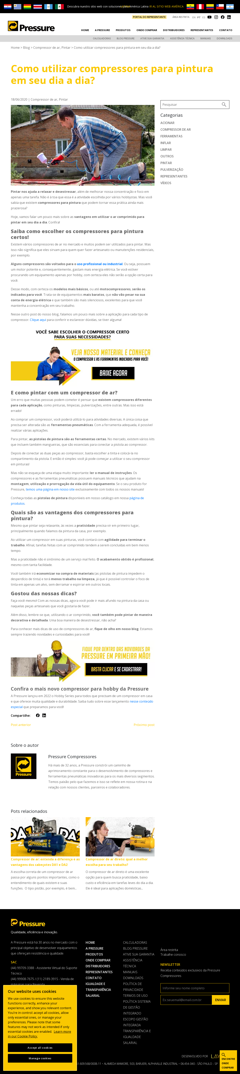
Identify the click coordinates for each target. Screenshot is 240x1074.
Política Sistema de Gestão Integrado (137, 1007)
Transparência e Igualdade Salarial (137, 1036)
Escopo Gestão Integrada (135, 1022)
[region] (40, 1028)
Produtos (123, 30)
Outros (167, 156)
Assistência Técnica (182, 38)
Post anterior (21, 724)
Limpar (166, 149)
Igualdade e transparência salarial (98, 989)
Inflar (165, 142)
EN (194, 17)
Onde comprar (146, 30)
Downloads (224, 38)
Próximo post (144, 724)
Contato (225, 30)
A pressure (102, 30)
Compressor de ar (46, 47)
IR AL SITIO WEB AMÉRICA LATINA (151, 6)
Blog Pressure (125, 38)
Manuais (205, 38)
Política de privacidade (133, 986)
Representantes (202, 30)
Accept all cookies (40, 1047)
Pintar (65, 47)
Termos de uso (135, 995)
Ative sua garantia (152, 38)
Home (85, 30)
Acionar (167, 122)
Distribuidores (174, 30)
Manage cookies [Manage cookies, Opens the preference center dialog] (40, 1058)
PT (199, 17)
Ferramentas (171, 136)
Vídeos (165, 182)
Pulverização (171, 169)
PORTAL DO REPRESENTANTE (149, 17)
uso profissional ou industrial (100, 263)
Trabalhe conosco (173, 954)
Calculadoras (102, 38)
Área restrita (180, 17)
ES (203, 17)
